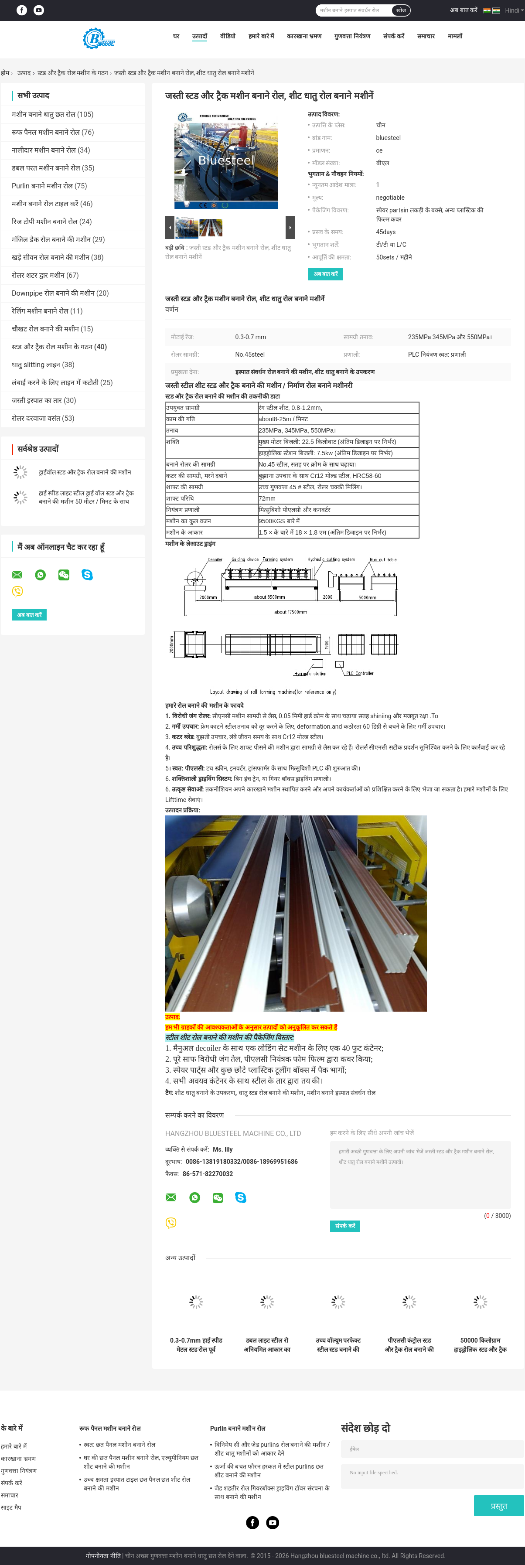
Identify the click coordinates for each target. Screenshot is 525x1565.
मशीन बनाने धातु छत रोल (43, 114)
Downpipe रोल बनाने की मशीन (53, 293)
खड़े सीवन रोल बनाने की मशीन (50, 257)
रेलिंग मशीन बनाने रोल (40, 311)
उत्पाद (24, 72)
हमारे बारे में (261, 36)
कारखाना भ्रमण (304, 36)
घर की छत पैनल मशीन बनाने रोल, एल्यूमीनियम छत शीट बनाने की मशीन (141, 1462)
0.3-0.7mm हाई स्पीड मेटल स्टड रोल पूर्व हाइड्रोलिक (196, 1345)
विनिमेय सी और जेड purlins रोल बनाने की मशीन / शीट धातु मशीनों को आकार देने (272, 1449)
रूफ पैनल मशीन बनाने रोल (46, 132)
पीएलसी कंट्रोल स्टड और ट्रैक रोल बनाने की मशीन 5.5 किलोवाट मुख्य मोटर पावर (409, 1345)
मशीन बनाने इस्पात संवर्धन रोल (341, 1092)
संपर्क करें (393, 36)
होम (5, 72)
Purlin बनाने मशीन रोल (42, 186)
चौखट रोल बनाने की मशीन (45, 329)
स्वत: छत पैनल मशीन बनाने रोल (119, 1444)
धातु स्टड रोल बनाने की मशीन (271, 1092)
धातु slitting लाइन (36, 365)
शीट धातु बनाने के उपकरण (205, 1092)
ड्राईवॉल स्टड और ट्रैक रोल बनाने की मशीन (85, 472)
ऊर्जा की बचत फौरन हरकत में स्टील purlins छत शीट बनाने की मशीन (269, 1471)
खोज (401, 10)
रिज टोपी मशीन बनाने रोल (45, 222)
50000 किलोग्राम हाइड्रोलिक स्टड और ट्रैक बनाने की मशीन (480, 1345)
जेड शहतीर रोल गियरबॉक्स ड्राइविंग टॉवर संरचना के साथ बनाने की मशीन (272, 1492)
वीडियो (227, 36)
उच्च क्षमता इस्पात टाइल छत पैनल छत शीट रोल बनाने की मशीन (137, 1484)
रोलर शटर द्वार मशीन (38, 275)
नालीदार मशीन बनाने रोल (44, 150)
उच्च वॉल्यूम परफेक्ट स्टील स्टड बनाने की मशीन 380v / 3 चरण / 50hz (338, 1345)
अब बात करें (463, 10)
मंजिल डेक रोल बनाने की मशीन (51, 239)
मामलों (455, 36)
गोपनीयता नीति (103, 1555)
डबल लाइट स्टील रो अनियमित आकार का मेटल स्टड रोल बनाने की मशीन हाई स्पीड (267, 1345)
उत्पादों (199, 36)
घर (176, 36)
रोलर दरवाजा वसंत (36, 418)
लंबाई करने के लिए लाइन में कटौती (55, 382)
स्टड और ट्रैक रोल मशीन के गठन (73, 72)
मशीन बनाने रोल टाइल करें (45, 204)
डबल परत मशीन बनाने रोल (46, 168)
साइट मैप (11, 1507)
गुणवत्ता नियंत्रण (352, 36)
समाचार (426, 36)
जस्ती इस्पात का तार (37, 400)
